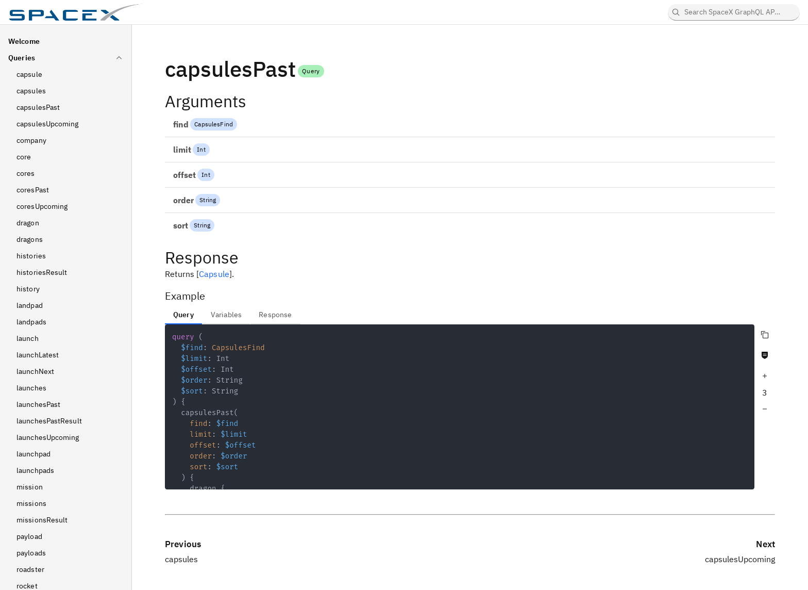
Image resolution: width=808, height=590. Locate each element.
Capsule (214, 274)
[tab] (183, 314)
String (207, 200)
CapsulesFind (213, 124)
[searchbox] (734, 12)
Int (201, 149)
